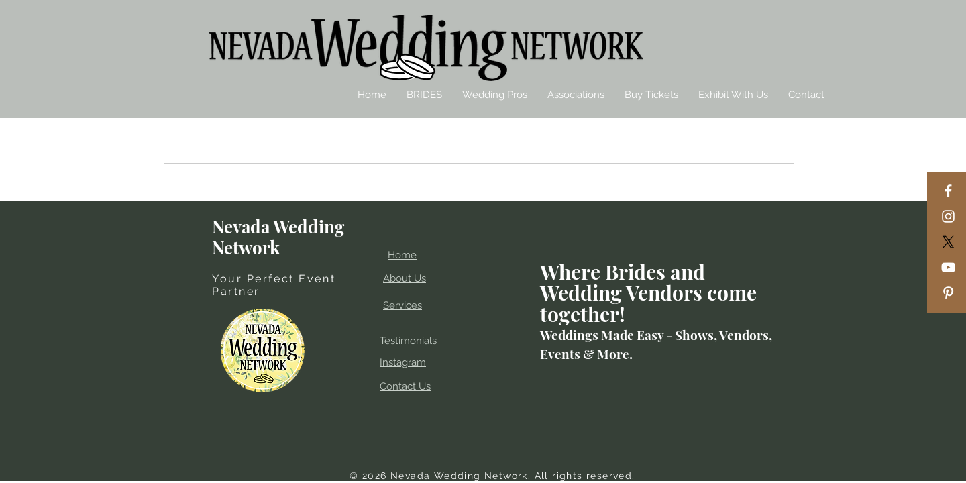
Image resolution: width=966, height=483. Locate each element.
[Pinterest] (948, 292)
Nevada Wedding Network (278, 237)
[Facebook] (948, 190)
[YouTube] (948, 267)
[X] (948, 241)
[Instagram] (948, 216)
